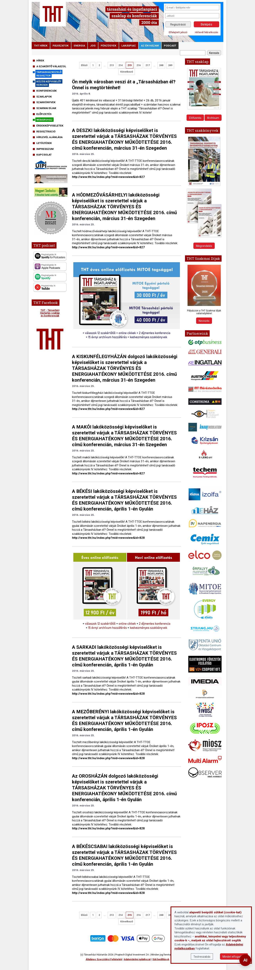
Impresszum (45, 148)
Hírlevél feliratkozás (206, 32)
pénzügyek (108, 45)
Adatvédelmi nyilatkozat (137, 959)
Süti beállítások (160, 959)
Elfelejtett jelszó (178, 32)
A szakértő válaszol (51, 66)
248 (161, 65)
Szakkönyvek (46, 102)
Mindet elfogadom (234, 956)
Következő (126, 71)
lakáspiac (128, 45)
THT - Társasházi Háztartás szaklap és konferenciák (50, 313)
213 (112, 65)
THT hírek (41, 45)
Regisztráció (178, 24)
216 (138, 65)
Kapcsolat (44, 154)
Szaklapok (44, 96)
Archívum (213, 117)
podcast (170, 45)
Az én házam (150, 45)
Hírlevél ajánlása (49, 137)
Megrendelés (204, 246)
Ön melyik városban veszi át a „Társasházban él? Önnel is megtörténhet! (123, 84)
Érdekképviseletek (49, 125)
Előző (84, 65)
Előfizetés (43, 114)
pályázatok (61, 45)
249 (170, 65)
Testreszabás (201, 956)
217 (147, 65)
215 (130, 65)
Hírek (40, 60)
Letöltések (44, 143)
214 (121, 65)
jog (93, 45)
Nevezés (204, 320)
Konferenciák (46, 90)
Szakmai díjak (46, 108)
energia (79, 45)
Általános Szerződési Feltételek (104, 959)
